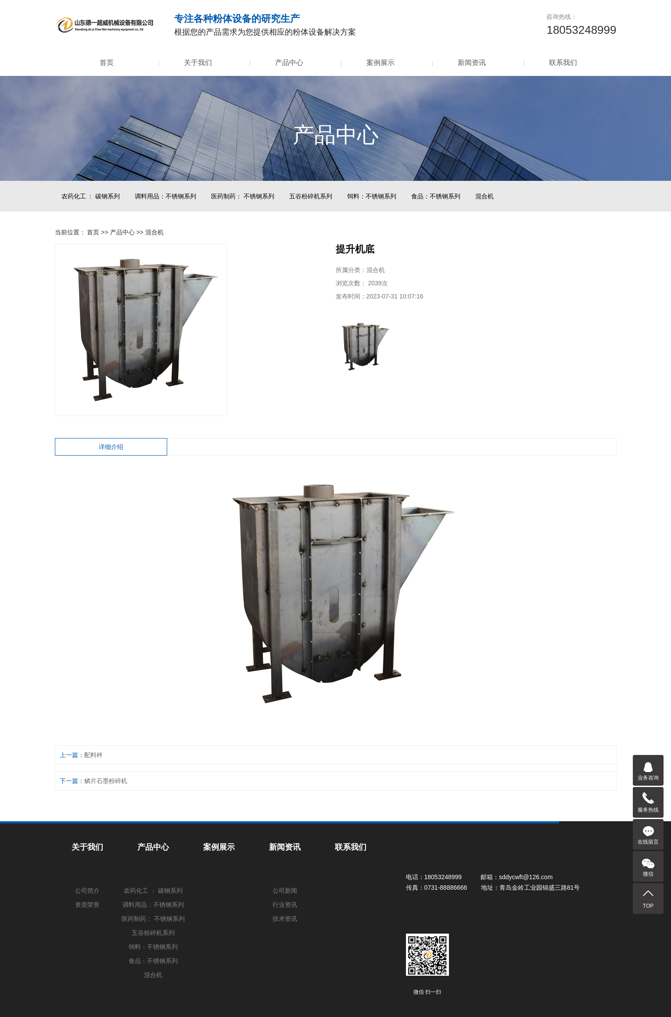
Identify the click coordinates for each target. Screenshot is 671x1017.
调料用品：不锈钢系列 (165, 196)
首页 (107, 62)
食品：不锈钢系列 (435, 196)
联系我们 (563, 62)
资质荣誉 (87, 904)
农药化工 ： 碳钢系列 (90, 196)
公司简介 (87, 890)
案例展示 (380, 62)
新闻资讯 (472, 62)
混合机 (484, 196)
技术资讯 (285, 918)
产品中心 (289, 62)
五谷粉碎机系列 (310, 196)
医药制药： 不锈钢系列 (242, 196)
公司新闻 (285, 890)
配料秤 (93, 754)
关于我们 (198, 62)
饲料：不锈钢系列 (371, 196)
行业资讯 (285, 904)
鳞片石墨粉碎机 (105, 780)
